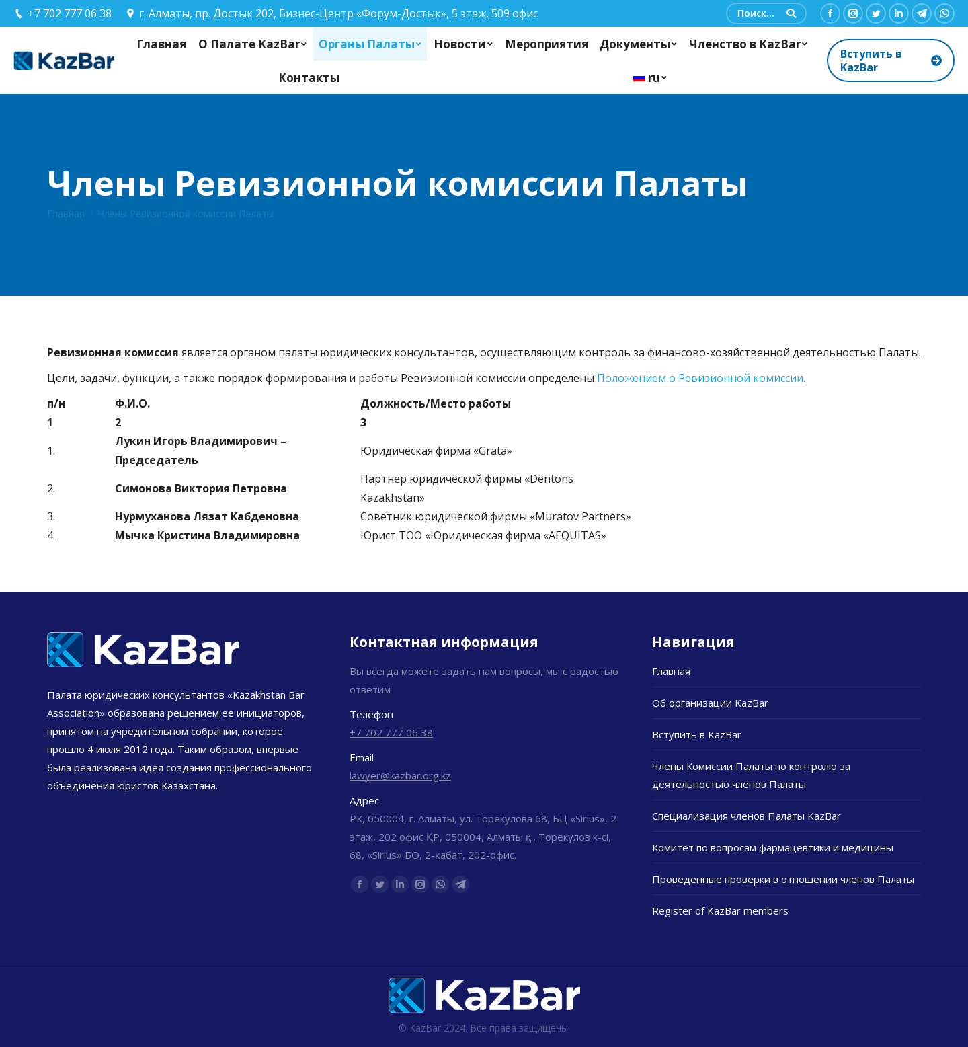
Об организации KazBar (710, 702)
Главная (66, 213)
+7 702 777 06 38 (391, 732)
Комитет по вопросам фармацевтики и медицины (772, 847)
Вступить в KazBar (696, 734)
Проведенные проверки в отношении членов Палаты (783, 879)
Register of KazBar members (720, 910)
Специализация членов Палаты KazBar (746, 815)
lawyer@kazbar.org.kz (400, 775)
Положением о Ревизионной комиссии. (701, 378)
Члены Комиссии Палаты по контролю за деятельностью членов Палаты (751, 775)
